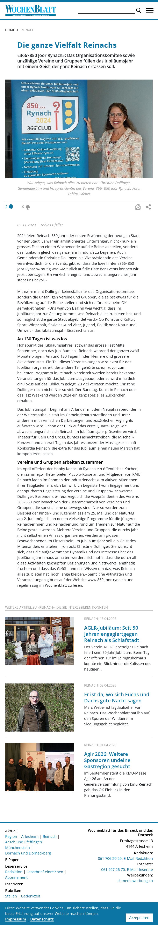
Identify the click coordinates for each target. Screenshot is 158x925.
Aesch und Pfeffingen (23, 842)
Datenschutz (42, 919)
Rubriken (13, 891)
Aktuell (11, 831)
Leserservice (16, 866)
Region (11, 837)
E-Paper (12, 860)
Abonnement (16, 877)
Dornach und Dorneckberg (28, 853)
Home (10, 30)
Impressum (15, 919)
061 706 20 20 (110, 859)
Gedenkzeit (30, 896)
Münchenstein (17, 848)
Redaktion (13, 872)
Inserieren (14, 884)
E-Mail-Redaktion (138, 859)
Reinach (50, 837)
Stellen (11, 896)
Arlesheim (30, 837)
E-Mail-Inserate (140, 870)
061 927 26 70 (113, 870)
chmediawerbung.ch (135, 881)
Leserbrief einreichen (45, 872)
